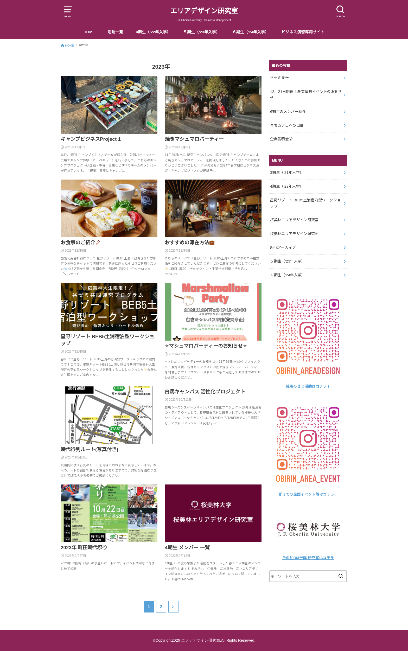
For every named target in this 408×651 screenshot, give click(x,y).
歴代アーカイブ (283, 247)
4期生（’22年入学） (153, 32)
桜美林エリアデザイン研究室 (294, 220)
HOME (89, 32)
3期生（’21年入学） (286, 172)
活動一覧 (115, 32)
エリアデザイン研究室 (204, 11)
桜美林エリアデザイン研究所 (294, 234)
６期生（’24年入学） (250, 32)
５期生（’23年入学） (201, 32)
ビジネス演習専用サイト (303, 32)
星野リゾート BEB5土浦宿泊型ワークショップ (305, 203)
